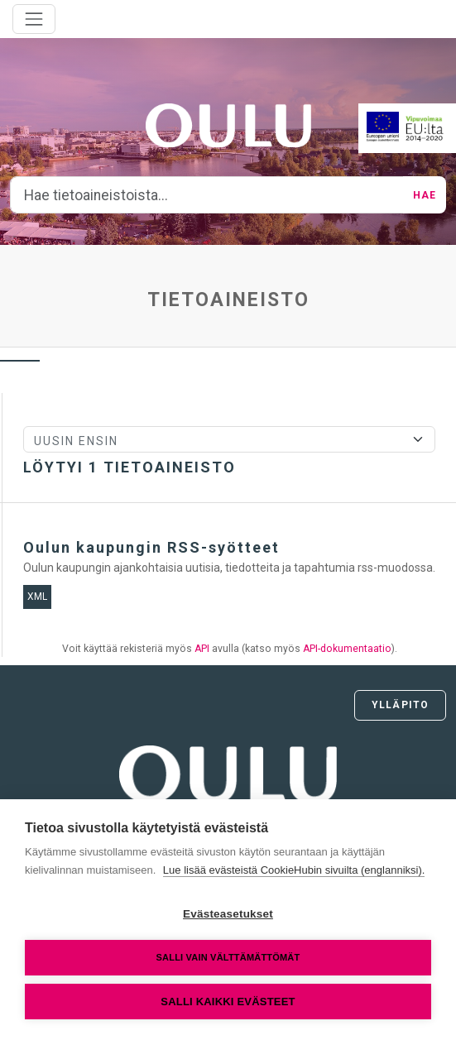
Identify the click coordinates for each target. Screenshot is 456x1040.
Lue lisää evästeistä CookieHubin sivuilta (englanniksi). (294, 870)
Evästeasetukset (228, 914)
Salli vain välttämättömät (228, 957)
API (201, 648)
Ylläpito (400, 705)
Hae (424, 195)
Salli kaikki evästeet (228, 1001)
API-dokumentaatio (347, 648)
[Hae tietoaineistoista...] (207, 195)
